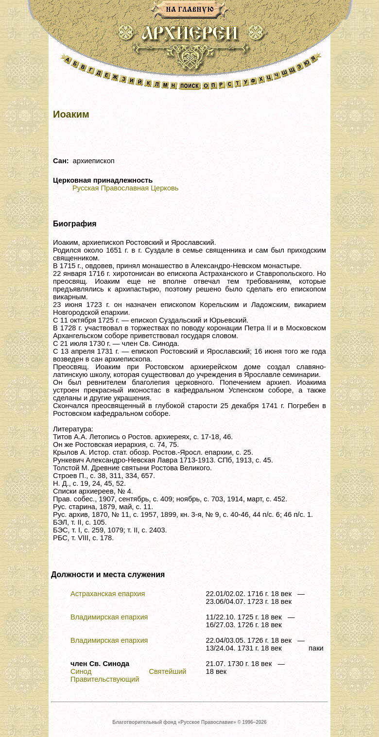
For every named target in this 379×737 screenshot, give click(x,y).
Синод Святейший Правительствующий (128, 675)
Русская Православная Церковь (125, 188)
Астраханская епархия (107, 594)
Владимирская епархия (109, 617)
